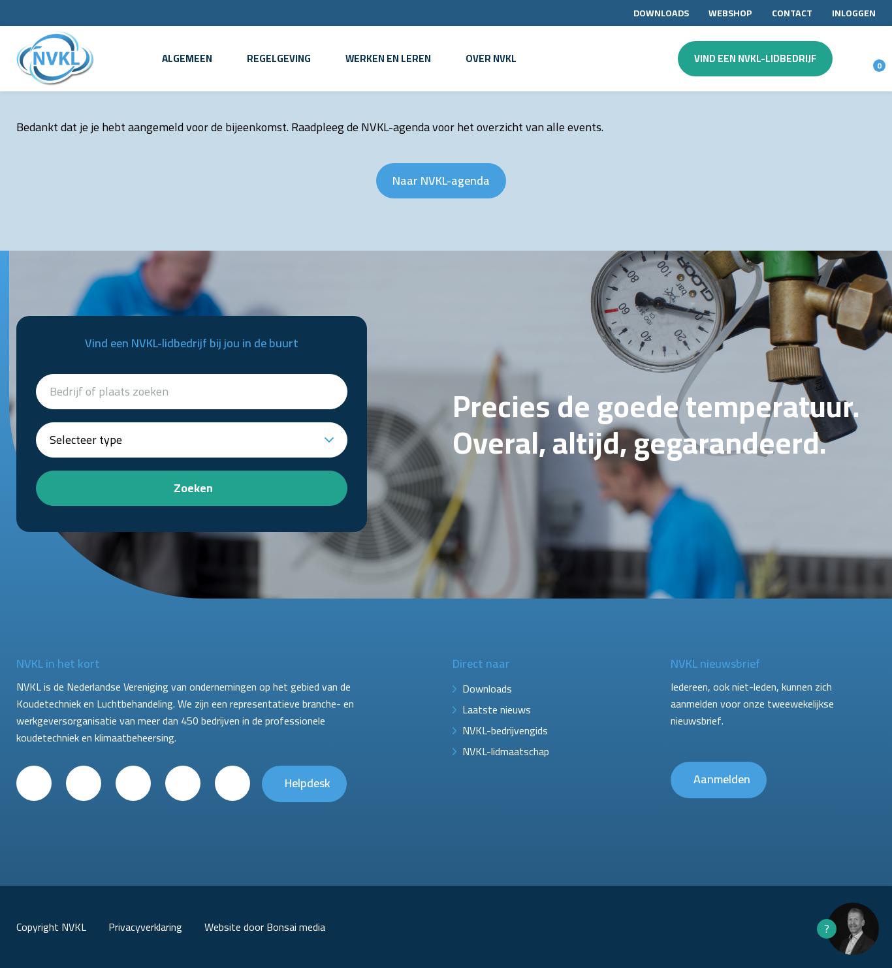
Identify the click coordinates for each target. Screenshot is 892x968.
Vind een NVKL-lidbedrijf (755, 58)
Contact (792, 13)
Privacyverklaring (145, 927)
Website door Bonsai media (264, 927)
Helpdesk (307, 783)
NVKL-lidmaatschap (505, 751)
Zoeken (193, 488)
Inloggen (854, 13)
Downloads (661, 13)
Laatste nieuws (496, 709)
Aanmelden (721, 779)
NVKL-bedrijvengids (505, 730)
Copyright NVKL (51, 927)
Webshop (730, 13)
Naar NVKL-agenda (441, 180)
